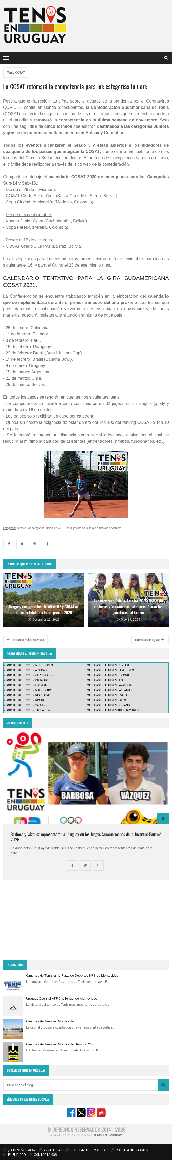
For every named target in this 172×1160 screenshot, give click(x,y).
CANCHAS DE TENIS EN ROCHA (24, 700)
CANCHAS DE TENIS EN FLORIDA (25, 685)
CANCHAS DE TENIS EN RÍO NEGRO (27, 695)
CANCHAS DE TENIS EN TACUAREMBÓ (29, 710)
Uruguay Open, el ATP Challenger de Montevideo (61, 998)
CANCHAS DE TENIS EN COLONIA (108, 675)
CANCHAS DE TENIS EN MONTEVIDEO (28, 665)
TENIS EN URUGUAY (107, 1135)
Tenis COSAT (16, 72)
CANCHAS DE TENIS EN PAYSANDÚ (109, 690)
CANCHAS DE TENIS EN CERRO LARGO (29, 675)
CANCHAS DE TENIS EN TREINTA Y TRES (113, 710)
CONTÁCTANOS (43, 1155)
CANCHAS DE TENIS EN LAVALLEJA (109, 685)
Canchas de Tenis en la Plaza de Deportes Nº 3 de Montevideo (72, 976)
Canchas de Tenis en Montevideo (50, 1021)
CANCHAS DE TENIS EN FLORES (107, 680)
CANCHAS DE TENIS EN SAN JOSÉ (26, 705)
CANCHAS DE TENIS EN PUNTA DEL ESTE (113, 665)
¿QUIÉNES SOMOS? (19, 1150)
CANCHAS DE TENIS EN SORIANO (108, 705)
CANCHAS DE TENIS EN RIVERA (107, 695)
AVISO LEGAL (50, 1150)
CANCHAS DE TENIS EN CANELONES (110, 670)
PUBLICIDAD (14, 1155)
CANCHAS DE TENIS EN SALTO (106, 700)
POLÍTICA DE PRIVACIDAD (86, 1150)
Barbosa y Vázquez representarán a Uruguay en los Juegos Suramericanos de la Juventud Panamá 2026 (86, 837)
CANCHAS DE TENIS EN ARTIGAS (25, 670)
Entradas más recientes (25, 640)
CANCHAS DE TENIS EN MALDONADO (28, 690)
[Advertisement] (86, 920)
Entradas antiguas (149, 640)
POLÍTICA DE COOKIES (129, 1150)
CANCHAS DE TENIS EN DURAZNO (26, 680)
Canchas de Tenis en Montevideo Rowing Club (60, 1044)
